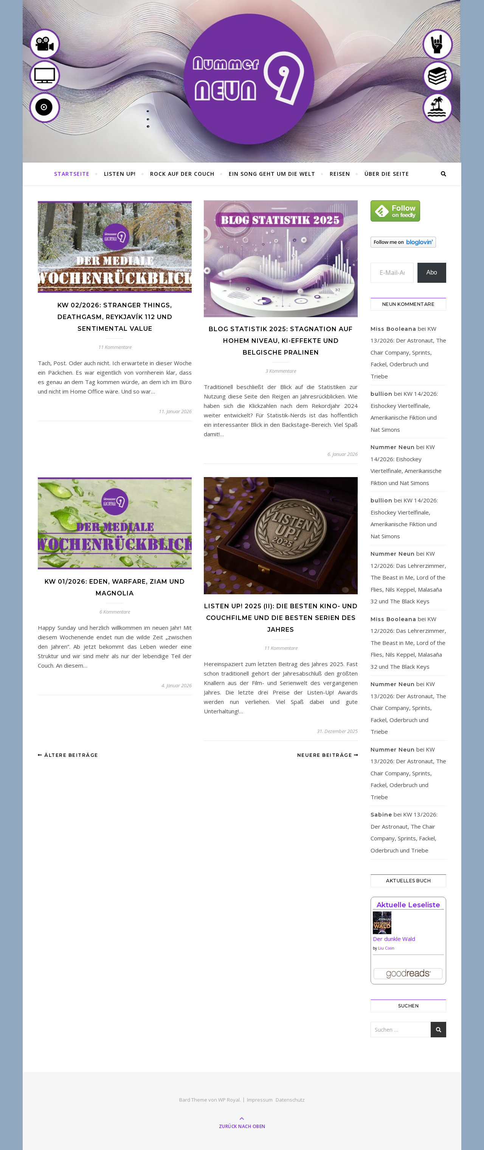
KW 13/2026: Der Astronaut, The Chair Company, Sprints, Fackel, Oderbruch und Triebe (408, 352)
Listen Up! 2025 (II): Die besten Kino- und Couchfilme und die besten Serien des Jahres (281, 618)
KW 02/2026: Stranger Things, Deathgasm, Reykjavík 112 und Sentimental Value (114, 317)
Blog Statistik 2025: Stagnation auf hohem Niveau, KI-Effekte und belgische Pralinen (281, 340)
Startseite (72, 173)
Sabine (381, 814)
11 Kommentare (115, 347)
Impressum (260, 1099)
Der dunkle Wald (394, 938)
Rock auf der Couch (182, 173)
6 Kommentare (114, 611)
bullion (381, 394)
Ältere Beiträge (68, 755)
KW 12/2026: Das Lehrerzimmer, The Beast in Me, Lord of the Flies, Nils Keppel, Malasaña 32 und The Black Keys (408, 577)
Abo (432, 272)
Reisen (340, 173)
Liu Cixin (386, 948)
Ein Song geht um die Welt (272, 173)
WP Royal (229, 1099)
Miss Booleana (393, 328)
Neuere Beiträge (328, 755)
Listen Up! (120, 173)
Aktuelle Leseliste (408, 905)
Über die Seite (387, 173)
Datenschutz (290, 1099)
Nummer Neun (393, 447)
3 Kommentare (280, 370)
